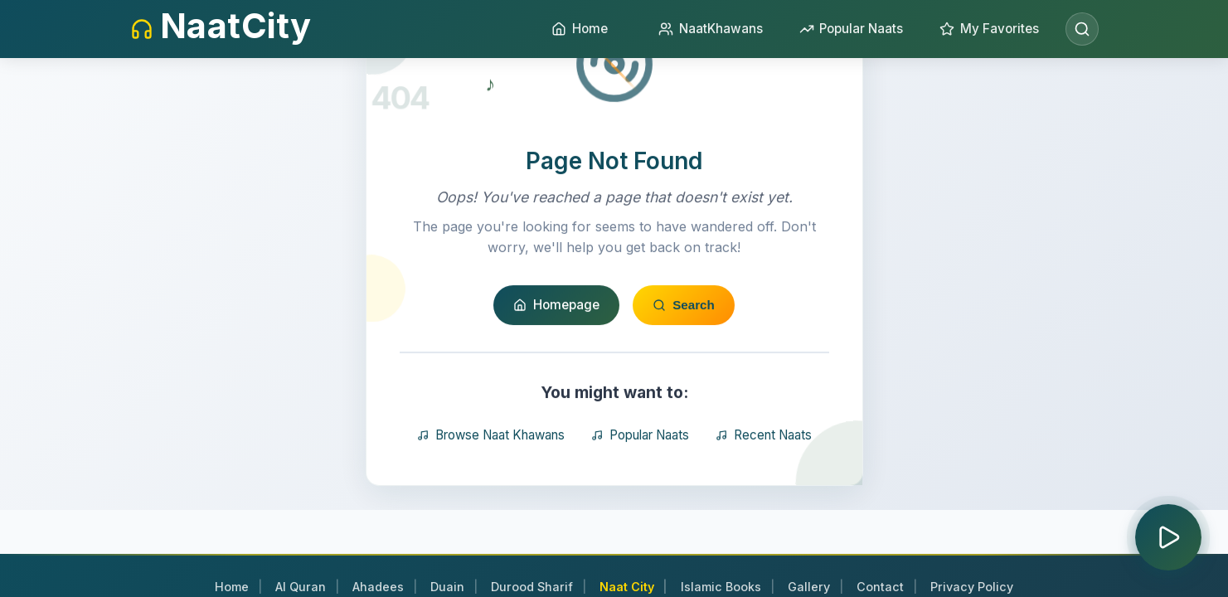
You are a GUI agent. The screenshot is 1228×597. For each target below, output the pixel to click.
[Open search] (1082, 29)
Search (684, 384)
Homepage (556, 384)
